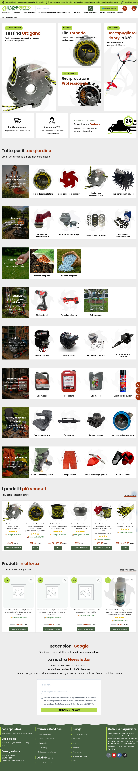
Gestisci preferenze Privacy (47, 759)
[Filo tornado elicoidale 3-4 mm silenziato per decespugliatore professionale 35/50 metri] (35, 519)
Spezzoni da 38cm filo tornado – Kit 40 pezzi (125, 532)
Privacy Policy (42, 751)
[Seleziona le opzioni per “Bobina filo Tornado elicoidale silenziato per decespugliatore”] (58, 555)
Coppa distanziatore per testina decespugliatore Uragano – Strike (80, 533)
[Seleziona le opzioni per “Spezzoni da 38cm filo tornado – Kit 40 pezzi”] (125, 555)
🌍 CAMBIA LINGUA (109, 11)
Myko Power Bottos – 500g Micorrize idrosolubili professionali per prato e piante (18, 619)
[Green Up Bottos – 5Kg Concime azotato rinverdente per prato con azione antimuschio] (52, 599)
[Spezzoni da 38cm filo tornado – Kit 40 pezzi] (125, 519)
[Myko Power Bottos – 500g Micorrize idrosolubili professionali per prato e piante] (18, 599)
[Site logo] (16, 11)
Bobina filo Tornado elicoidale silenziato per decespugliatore (57, 533)
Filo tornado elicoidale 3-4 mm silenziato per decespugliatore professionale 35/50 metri (35, 536)
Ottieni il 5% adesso (69, 718)
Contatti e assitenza (80, 742)
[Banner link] (29, 74)
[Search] (64, 11)
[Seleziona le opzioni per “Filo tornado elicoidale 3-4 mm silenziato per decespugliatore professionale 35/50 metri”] (35, 555)
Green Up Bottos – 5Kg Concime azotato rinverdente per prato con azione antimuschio (52, 619)
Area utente (77, 759)
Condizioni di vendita (45, 742)
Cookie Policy (42, 755)
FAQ (74, 768)
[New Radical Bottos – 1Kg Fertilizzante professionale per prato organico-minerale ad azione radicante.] (119, 599)
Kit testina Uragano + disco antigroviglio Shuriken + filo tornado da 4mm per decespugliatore (103, 536)
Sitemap (76, 755)
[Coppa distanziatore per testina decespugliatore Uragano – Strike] (80, 519)
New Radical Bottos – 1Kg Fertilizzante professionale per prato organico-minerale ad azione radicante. (119, 619)
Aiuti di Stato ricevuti (45, 770)
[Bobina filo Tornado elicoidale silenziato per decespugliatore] (58, 519)
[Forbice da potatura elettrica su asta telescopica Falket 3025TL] (86, 599)
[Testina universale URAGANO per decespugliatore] (13, 519)
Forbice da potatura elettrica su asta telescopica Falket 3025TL (86, 618)
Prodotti (76, 751)
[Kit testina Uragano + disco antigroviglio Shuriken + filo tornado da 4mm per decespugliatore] (103, 519)
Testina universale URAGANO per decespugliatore (13, 533)
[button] (13, 555)
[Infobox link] (18, 132)
